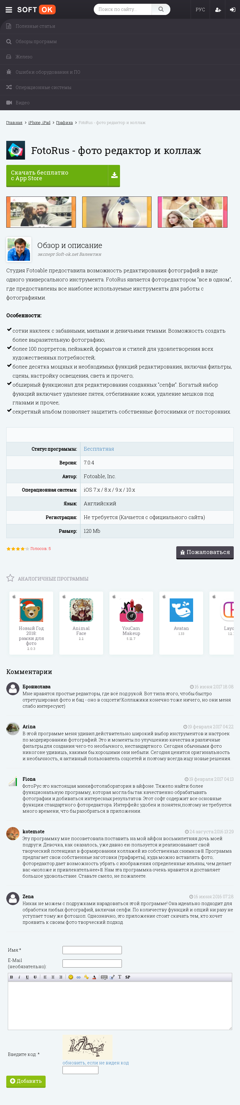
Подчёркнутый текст (27, 977)
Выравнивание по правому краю (60, 977)
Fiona (28, 779)
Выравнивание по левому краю (45, 977)
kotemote (33, 832)
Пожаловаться (205, 552)
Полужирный (11, 977)
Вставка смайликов (70, 977)
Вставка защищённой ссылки (86, 977)
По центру (53, 977)
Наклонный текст (19, 977)
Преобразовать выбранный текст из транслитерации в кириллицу (119, 977)
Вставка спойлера (127, 977)
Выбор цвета (94, 977)
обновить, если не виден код (95, 1063)
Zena (27, 896)
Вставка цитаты (112, 977)
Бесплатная (99, 448)
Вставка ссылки (78, 977)
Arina (28, 727)
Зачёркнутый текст (35, 977)
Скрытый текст (104, 977)
